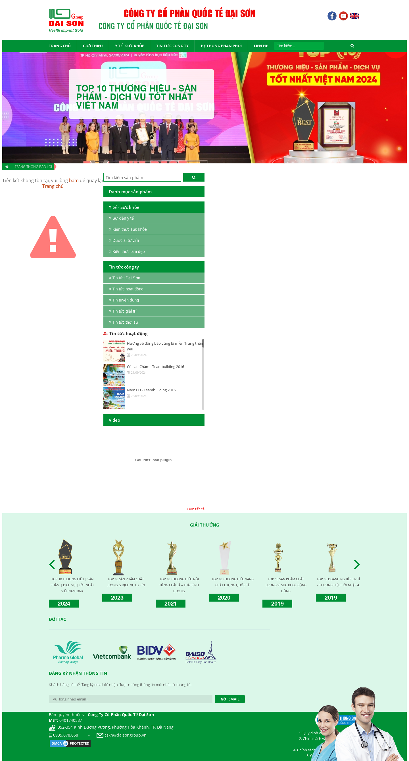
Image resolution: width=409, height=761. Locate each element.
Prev (53, 564)
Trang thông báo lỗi (33, 166)
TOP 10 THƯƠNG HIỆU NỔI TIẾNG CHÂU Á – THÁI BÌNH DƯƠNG (179, 585)
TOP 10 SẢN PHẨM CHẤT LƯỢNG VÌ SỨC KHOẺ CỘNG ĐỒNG (286, 585)
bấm (74, 180)
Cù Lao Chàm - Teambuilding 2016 (155, 366)
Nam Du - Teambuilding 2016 (151, 389)
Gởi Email (230, 699)
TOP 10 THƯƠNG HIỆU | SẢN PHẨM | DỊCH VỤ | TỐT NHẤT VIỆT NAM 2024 (72, 585)
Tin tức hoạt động (125, 333)
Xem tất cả (195, 509)
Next (358, 564)
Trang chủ (53, 186)
